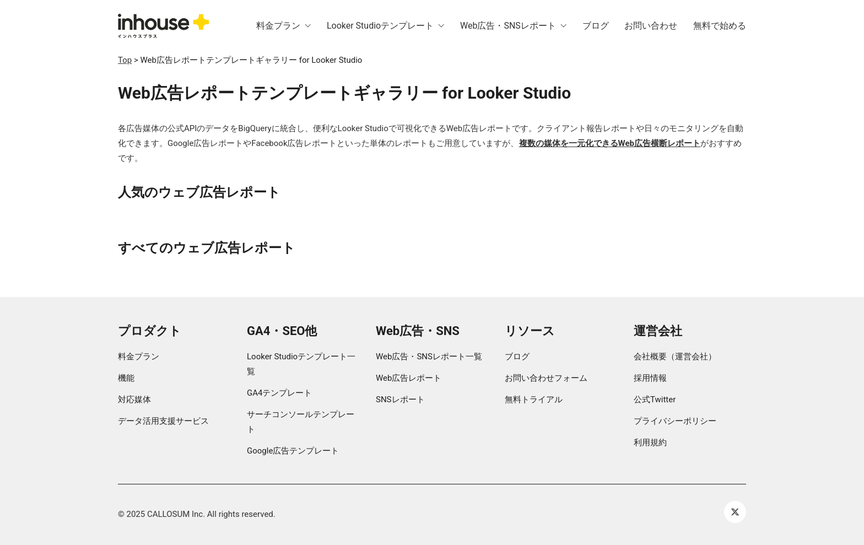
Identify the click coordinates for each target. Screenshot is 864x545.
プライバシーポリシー (675, 421)
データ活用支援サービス (163, 421)
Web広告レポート (408, 378)
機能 (126, 378)
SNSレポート (400, 399)
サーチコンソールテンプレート (300, 421)
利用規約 (650, 442)
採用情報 (650, 378)
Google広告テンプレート (293, 451)
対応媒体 (134, 399)
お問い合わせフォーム (546, 378)
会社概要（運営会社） (675, 356)
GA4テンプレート (279, 393)
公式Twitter (655, 399)
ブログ (517, 356)
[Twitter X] (735, 512)
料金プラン (138, 356)
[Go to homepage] (163, 26)
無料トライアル (534, 399)
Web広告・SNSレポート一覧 (429, 356)
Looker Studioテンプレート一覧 (301, 364)
